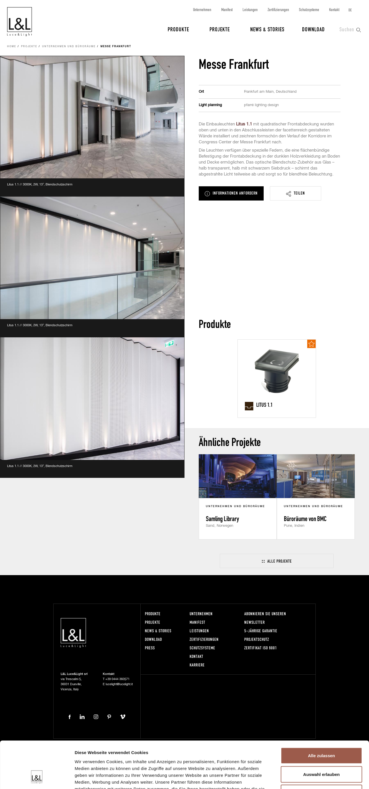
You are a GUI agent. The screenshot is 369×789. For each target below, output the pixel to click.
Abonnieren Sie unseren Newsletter (265, 618)
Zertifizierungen (278, 9)
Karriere (197, 665)
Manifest (227, 9)
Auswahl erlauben (321, 733)
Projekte (220, 29)
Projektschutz (256, 639)
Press (150, 648)
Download (313, 29)
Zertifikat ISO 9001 (260, 648)
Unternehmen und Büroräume (69, 47)
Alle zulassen (321, 714)
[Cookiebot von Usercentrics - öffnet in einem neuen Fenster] (37, 778)
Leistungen (250, 9)
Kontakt (334, 9)
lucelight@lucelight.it (119, 684)
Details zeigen (302, 777)
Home (11, 47)
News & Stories (267, 29)
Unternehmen (202, 9)
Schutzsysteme (309, 9)
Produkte (178, 29)
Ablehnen (321, 751)
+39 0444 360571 (117, 679)
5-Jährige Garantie (260, 631)
